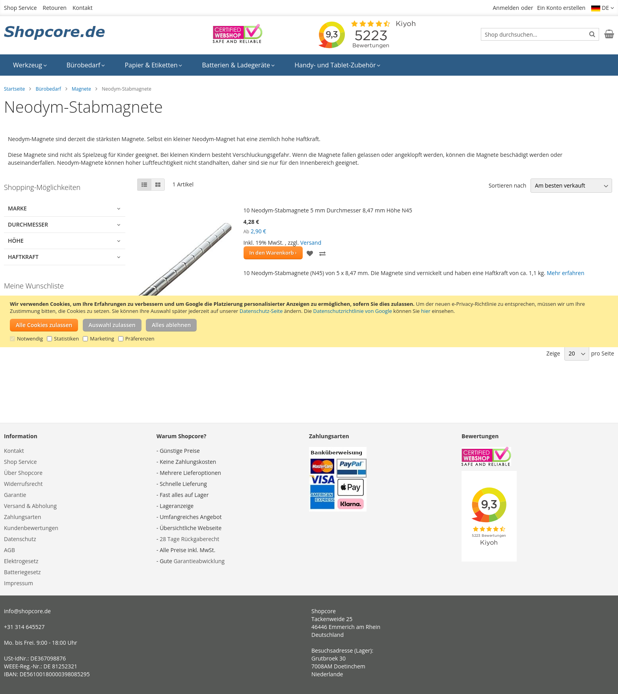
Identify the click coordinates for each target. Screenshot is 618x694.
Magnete (81, 89)
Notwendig (30, 338)
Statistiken (66, 338)
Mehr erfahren (565, 273)
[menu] (309, 65)
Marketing (102, 338)
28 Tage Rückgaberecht (189, 539)
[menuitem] (30, 65)
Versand (311, 242)
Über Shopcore (23, 472)
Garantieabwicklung (199, 561)
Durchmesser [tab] (28, 224)
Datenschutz (20, 539)
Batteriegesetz (22, 572)
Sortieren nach (508, 185)
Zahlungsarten (22, 517)
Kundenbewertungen (31, 528)
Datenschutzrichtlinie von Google (352, 310)
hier (425, 310)
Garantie (15, 495)
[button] (602, 8)
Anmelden (506, 7)
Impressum (18, 583)
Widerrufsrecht (23, 483)
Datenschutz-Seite (261, 310)
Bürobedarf (48, 89)
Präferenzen (139, 338)
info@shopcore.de (27, 611)
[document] (310, 321)
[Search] (592, 34)
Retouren (55, 7)
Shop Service (20, 7)
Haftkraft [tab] (23, 256)
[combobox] (540, 34)
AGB (9, 550)
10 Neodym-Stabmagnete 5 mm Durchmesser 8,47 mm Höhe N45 (328, 210)
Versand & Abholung (30, 506)
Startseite (14, 89)
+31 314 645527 (24, 627)
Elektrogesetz (21, 561)
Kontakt (83, 7)
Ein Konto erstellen (561, 7)
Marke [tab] (17, 208)
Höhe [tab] (16, 240)
